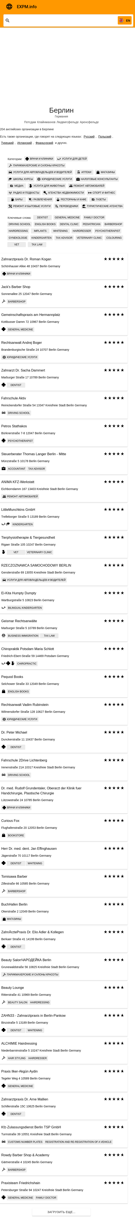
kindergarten (42, 237)
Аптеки (84, 172)
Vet (16, 244)
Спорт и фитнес (101, 192)
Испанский (24, 143)
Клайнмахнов (46, 122)
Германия (61, 116)
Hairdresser (82, 230)
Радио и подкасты (24, 192)
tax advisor (64, 237)
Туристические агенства (102, 206)
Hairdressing (18, 230)
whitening (60, 230)
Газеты (98, 199)
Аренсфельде (89, 122)
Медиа (16, 186)
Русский (89, 136)
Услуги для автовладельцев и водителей (40, 172)
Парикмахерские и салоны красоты (36, 165)
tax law (37, 244)
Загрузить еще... (61, 1212)
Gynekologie (18, 237)
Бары (17, 199)
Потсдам (30, 122)
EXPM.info (27, 6)
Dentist (42, 217)
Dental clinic (69, 224)
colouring (114, 237)
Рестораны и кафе (71, 199)
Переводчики (66, 206)
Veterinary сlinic (89, 237)
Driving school (19, 224)
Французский (44, 143)
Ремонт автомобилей (87, 186)
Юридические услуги (54, 179)
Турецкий (7, 143)
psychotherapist (107, 230)
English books (45, 224)
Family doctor (94, 217)
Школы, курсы (21, 179)
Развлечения (40, 199)
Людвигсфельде (68, 122)
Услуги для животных (47, 186)
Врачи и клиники (39, 158)
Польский (104, 136)
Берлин (61, 110)
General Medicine (67, 217)
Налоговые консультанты (97, 179)
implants (40, 230)
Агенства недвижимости (64, 192)
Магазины (105, 172)
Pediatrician (91, 224)
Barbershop (113, 224)
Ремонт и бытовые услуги (29, 206)
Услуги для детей (72, 158)
